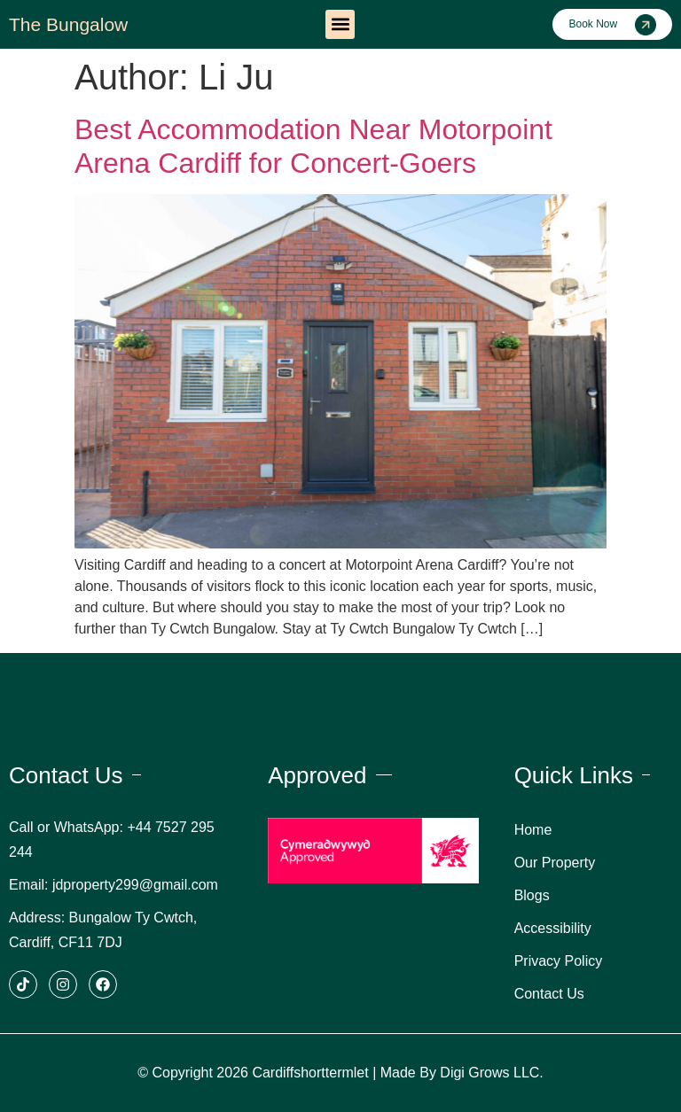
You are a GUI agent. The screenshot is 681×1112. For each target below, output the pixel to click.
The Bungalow (68, 24)
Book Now (592, 24)
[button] (340, 24)
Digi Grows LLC (489, 1072)
